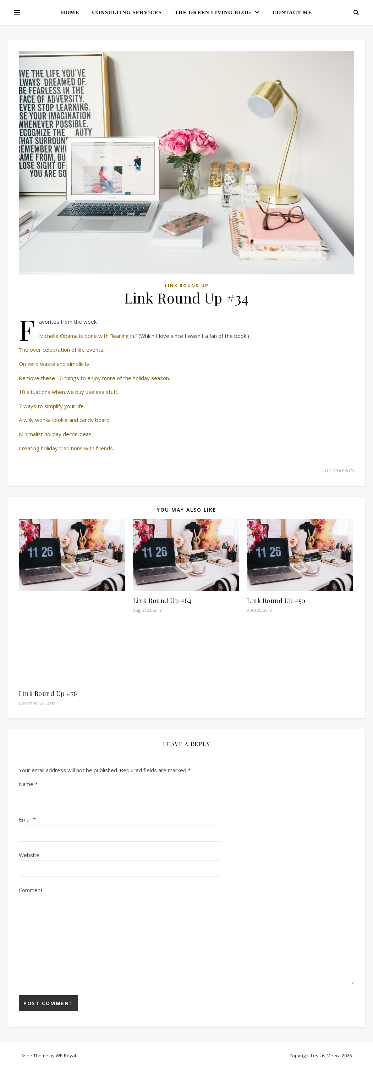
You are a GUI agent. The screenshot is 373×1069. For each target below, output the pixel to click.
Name (28, 783)
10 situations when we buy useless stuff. (68, 391)
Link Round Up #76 (48, 693)
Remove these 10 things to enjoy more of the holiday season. (94, 378)
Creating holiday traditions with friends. (66, 448)
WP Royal (66, 1055)
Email (27, 819)
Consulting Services (127, 12)
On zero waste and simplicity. (54, 363)
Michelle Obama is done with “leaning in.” (88, 335)
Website (29, 854)
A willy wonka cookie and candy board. (65, 419)
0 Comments (339, 470)
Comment (31, 889)
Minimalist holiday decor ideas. (56, 434)
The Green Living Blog (213, 12)
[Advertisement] (72, 639)
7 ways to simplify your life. (52, 406)
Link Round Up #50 (276, 600)
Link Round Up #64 (162, 600)
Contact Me (292, 12)
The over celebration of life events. (61, 349)
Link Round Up (187, 286)
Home (70, 12)
